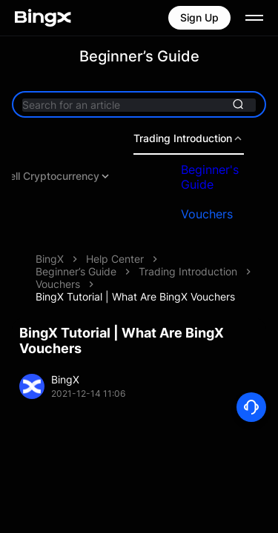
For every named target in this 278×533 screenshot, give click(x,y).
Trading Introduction (188, 138)
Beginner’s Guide (76, 271)
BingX (50, 258)
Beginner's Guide (210, 177)
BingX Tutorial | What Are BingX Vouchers (135, 296)
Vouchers (207, 214)
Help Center (115, 258)
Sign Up (199, 17)
